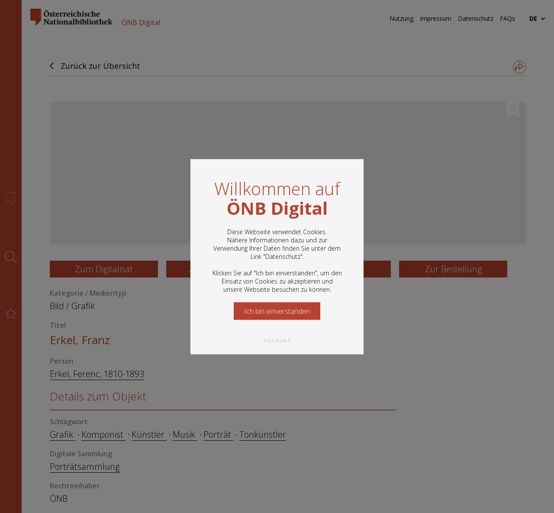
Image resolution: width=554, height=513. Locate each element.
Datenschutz (282, 256)
